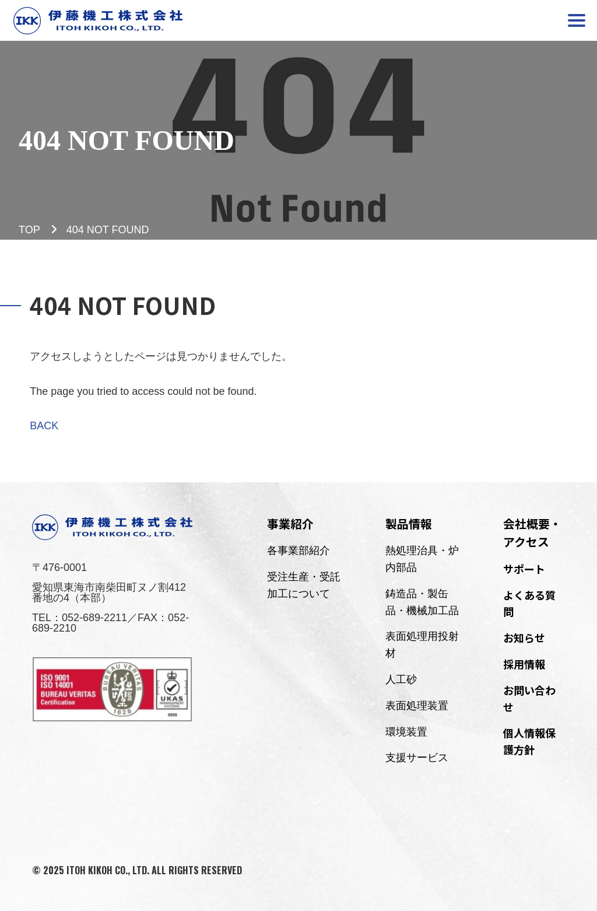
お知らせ (524, 637)
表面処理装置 (416, 706)
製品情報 (408, 523)
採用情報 (524, 663)
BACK (44, 426)
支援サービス (416, 757)
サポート (524, 568)
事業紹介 (290, 523)
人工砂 (401, 679)
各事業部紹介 (298, 550)
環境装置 (406, 732)
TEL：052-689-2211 (79, 617)
